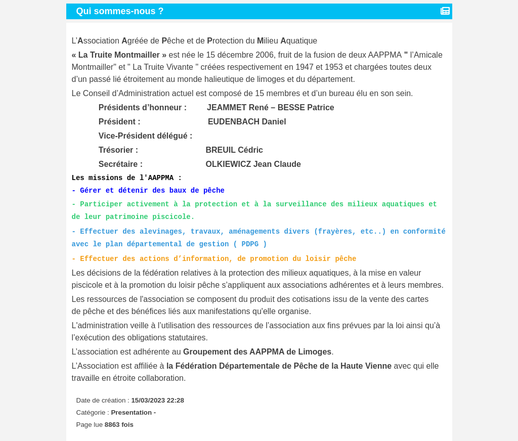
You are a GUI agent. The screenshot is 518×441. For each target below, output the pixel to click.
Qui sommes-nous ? (121, 11)
